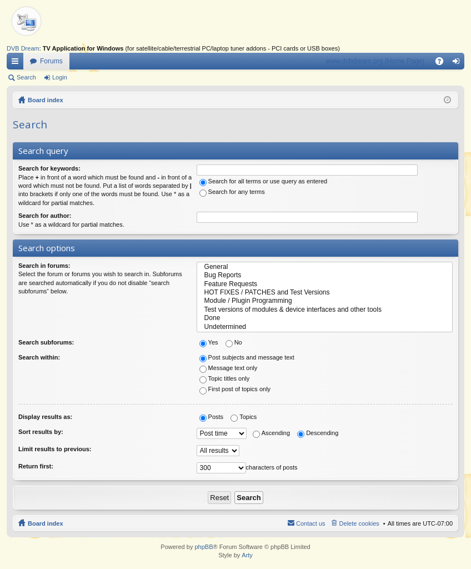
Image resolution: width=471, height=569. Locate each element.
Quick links (17, 63)
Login (59, 77)
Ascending (271, 433)
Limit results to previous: (54, 449)
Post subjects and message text (246, 357)
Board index (45, 100)
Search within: (39, 357)
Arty (247, 555)
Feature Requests (325, 284)
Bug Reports (325, 275)
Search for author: (44, 215)
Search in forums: (44, 265)
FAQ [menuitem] (443, 63)
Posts (211, 416)
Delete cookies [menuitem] (359, 523)
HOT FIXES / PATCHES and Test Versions (325, 292)
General (325, 267)
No (234, 342)
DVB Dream (23, 48)
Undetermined (325, 327)
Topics (244, 416)
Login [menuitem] (458, 63)
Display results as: (45, 416)
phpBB (203, 546)
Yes (208, 342)
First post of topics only (235, 389)
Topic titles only (224, 378)
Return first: (35, 466)
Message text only (228, 368)
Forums (51, 61)
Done (325, 318)
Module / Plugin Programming (325, 301)
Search (26, 77)
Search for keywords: (49, 168)
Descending (317, 433)
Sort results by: (40, 431)
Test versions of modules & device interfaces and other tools (325, 310)
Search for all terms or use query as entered (263, 181)
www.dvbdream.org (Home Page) (375, 61)
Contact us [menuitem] (310, 523)
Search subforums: (46, 342)
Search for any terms (232, 191)
